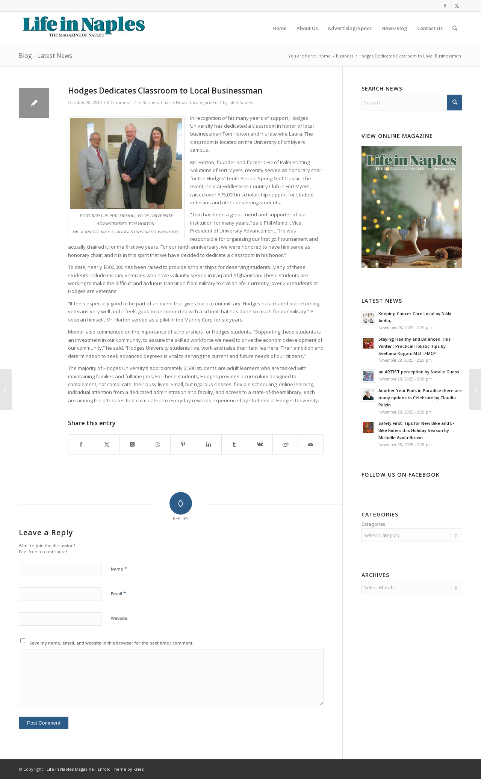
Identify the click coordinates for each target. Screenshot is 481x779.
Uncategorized (203, 102)
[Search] (455, 28)
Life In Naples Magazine (70, 769)
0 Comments (119, 102)
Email (118, 593)
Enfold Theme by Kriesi (121, 769)
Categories (373, 524)
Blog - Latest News (45, 55)
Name (119, 568)
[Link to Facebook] (445, 5)
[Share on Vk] (259, 444)
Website (119, 618)
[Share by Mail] (310, 444)
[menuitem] (280, 28)
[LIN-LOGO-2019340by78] (83, 28)
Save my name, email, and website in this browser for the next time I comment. (111, 643)
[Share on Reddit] (285, 444)
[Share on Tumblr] (234, 444)
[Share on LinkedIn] (208, 444)
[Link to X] (456, 5)
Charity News (173, 102)
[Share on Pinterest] (183, 444)
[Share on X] (106, 444)
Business (150, 102)
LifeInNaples (240, 102)
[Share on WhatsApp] (157, 444)
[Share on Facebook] (81, 444)
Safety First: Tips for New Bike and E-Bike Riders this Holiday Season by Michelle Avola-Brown (416, 430)
